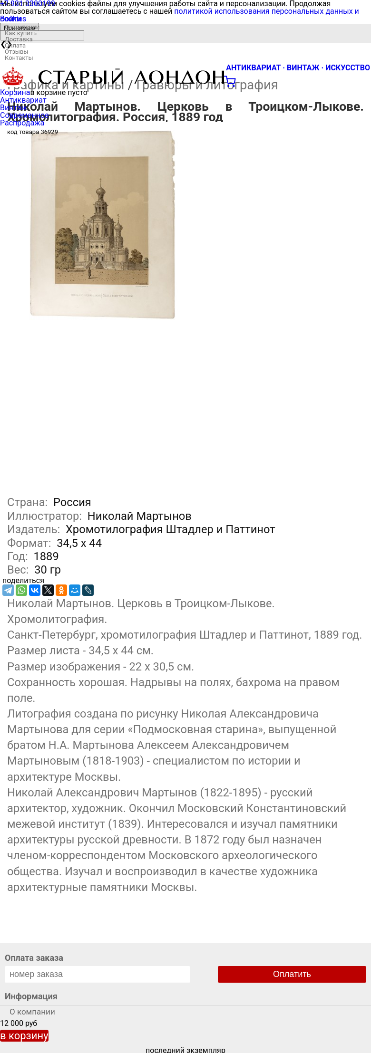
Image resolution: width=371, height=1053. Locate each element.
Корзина (15, 92)
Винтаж (13, 107)
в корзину (24, 1036)
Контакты (19, 57)
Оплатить (292, 974)
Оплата (15, 45)
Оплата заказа (34, 958)
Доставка (19, 39)
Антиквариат (23, 100)
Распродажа (22, 122)
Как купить (21, 33)
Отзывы (16, 51)
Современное (24, 115)
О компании (22, 26)
